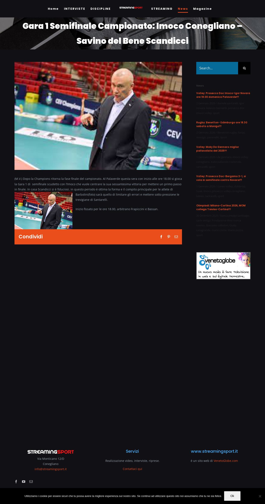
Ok (232, 496)
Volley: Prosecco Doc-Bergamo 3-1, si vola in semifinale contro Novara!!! (221, 178)
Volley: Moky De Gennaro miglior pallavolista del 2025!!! (217, 148)
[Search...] (217, 68)
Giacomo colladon (217, 225)
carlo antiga (203, 220)
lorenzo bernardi (216, 108)
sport (216, 113)
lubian (200, 196)
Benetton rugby (227, 132)
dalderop (239, 186)
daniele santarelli (227, 103)
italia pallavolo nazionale (226, 162)
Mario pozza (235, 230)
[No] (260, 496)
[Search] (244, 68)
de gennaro (224, 157)
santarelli (201, 167)
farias (241, 132)
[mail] (31, 481)
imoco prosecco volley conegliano (224, 191)
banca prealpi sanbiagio (234, 215)
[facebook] (16, 481)
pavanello (213, 137)
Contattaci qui (132, 469)
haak (199, 191)
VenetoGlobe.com (226, 461)
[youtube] (23, 481)
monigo (201, 137)
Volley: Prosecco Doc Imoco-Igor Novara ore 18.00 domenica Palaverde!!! (223, 95)
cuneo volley (225, 186)
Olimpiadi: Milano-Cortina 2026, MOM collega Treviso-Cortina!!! (221, 207)
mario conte (219, 230)
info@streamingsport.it (51, 469)
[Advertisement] (223, 361)
